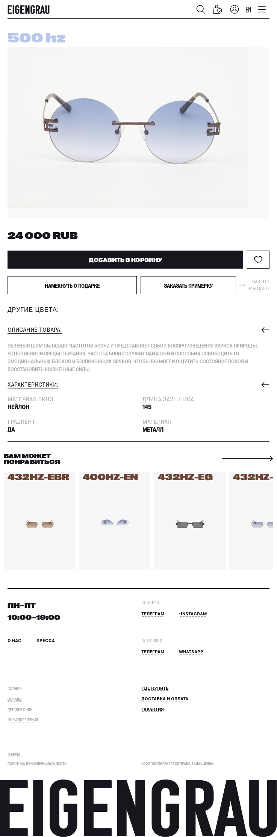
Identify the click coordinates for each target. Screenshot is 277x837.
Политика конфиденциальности (37, 763)
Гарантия (152, 709)
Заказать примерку (188, 286)
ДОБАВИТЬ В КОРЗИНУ (125, 260)
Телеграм (152, 614)
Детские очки (20, 709)
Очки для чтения (23, 719)
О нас (14, 640)
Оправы (15, 698)
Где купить (155, 688)
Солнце (14, 688)
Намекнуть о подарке (72, 286)
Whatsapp (191, 652)
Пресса (45, 640)
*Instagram (193, 614)
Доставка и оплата (164, 698)
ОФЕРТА (14, 754)
